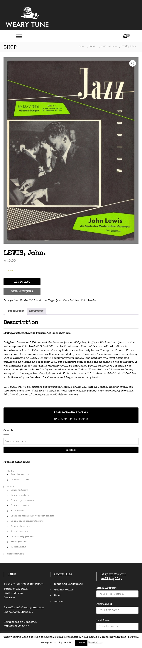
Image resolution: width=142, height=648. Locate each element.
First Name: (104, 604)
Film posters (18, 511)
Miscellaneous (19, 532)
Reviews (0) (36, 311)
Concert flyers (19, 490)
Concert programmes (22, 501)
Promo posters (18, 542)
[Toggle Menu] (19, 36)
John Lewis (88, 300)
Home (81, 47)
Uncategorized (15, 554)
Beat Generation (20, 475)
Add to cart (22, 282)
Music (92, 47)
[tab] (16, 311)
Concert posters (20, 495)
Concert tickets (20, 506)
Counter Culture (20, 480)
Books (10, 471)
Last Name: (103, 620)
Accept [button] (81, 643)
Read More (95, 642)
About (57, 595)
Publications (109, 47)
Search (71, 450)
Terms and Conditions (68, 584)
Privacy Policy (64, 590)
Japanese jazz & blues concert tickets (32, 516)
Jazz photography (20, 526)
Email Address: (106, 588)
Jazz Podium (71, 300)
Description (16, 311)
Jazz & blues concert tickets (27, 521)
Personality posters (22, 537)
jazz (59, 300)
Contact (59, 601)
